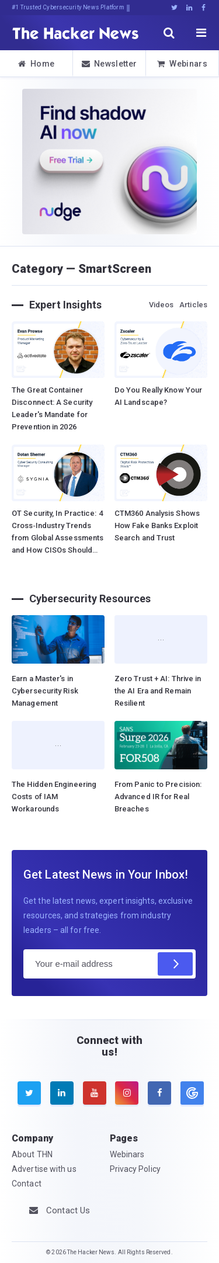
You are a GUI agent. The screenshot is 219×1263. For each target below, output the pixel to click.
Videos (161, 304)
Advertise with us (44, 1169)
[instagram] (126, 1093)
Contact (26, 1183)
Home (36, 63)
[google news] (190, 1093)
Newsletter (109, 63)
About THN (32, 1154)
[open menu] (201, 33)
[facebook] (159, 1093)
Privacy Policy (135, 1169)
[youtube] (94, 1093)
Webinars (182, 63)
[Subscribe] (175, 964)
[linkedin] (62, 1093)
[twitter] (29, 1093)
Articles (193, 304)
